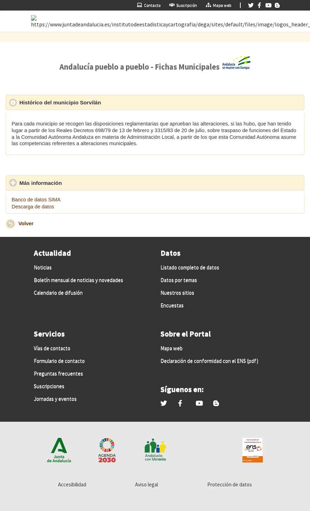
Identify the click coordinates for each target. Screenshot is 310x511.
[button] (10, 223)
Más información (73, 183)
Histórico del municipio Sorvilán (92, 102)
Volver (25, 223)
